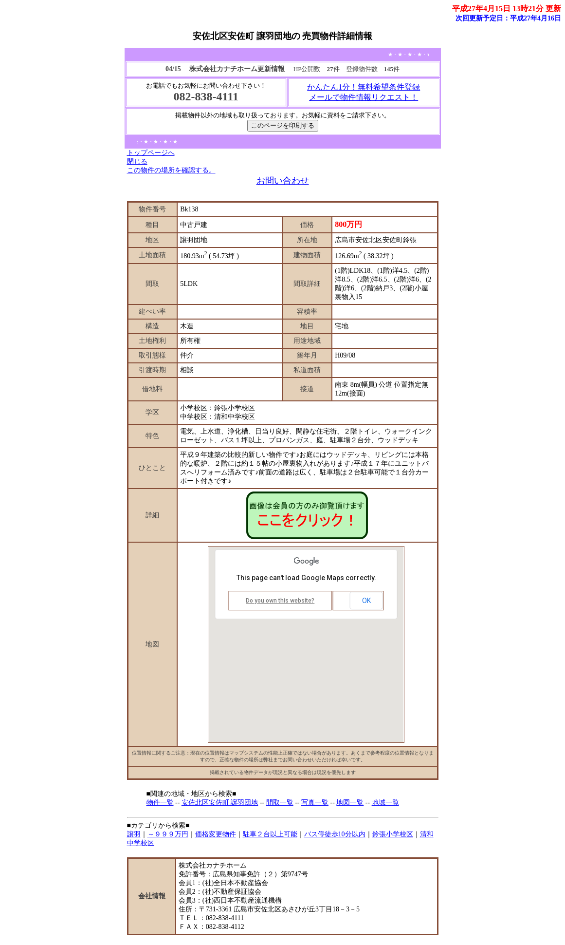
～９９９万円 (167, 834)
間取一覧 (279, 802)
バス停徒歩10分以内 (334, 834)
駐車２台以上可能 (270, 834)
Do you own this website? (280, 600)
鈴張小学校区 (392, 834)
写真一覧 (314, 802)
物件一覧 (160, 802)
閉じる (137, 161)
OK (366, 601)
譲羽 (134, 834)
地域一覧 (385, 802)
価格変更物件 (215, 834)
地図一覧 (350, 802)
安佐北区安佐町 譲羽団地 (220, 802)
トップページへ (151, 152)
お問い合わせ (282, 181)
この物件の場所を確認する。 (171, 170)
